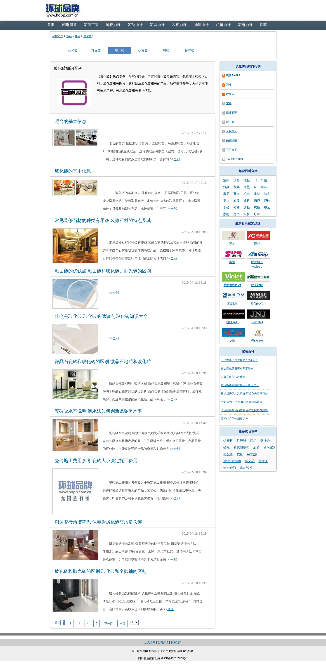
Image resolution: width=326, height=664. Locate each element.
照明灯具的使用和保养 (234, 418)
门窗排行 (223, 25)
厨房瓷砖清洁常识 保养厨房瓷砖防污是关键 (98, 521)
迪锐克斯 (232, 322)
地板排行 (113, 25)
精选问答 (69, 25)
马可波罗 (231, 149)
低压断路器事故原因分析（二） (240, 385)
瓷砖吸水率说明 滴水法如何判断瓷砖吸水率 (98, 411)
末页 (122, 623)
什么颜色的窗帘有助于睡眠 (237, 368)
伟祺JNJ (257, 322)
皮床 (240, 454)
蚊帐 (226, 447)
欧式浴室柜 (241, 447)
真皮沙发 (246, 468)
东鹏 (229, 103)
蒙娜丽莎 (231, 112)
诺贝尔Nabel (235, 159)
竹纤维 (241, 440)
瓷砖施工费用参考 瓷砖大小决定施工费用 (96, 460)
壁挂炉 (265, 440)
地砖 (77, 36)
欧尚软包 (257, 303)
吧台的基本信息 (70, 121)
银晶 (257, 243)
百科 (69, 36)
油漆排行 (201, 25)
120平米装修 (232, 461)
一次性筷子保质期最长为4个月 (239, 360)
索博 (232, 262)
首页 (50, 25)
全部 (177, 159)
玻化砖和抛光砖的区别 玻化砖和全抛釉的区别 (100, 571)
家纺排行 (135, 25)
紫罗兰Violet (232, 285)
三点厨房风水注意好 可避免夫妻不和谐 (244, 393)
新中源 (230, 121)
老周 (232, 243)
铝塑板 (228, 440)
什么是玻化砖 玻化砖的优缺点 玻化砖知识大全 (101, 316)
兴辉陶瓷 (231, 140)
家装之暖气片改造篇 (233, 376)
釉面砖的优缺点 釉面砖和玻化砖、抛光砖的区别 (103, 270)
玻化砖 (87, 36)
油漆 (256, 447)
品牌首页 (57, 36)
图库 (263, 25)
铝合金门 (229, 468)
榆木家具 (269, 447)
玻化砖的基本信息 (73, 170)
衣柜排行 (179, 25)
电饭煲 (228, 454)
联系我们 (176, 642)
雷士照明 (257, 285)
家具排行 (157, 25)
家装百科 (91, 25)
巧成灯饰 (257, 341)
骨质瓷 (263, 461)
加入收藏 (149, 642)
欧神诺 (230, 94)
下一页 (108, 623)
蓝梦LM (232, 303)
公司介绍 (163, 642)
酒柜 (253, 440)
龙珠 (232, 341)
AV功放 (252, 454)
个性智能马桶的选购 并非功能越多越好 (244, 410)
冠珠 (229, 84)
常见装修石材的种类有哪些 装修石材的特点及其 (103, 220)
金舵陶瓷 (231, 131)
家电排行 (245, 25)
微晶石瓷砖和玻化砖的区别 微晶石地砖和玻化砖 (103, 361)
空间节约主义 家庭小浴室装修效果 (241, 402)
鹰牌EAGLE (233, 75)
